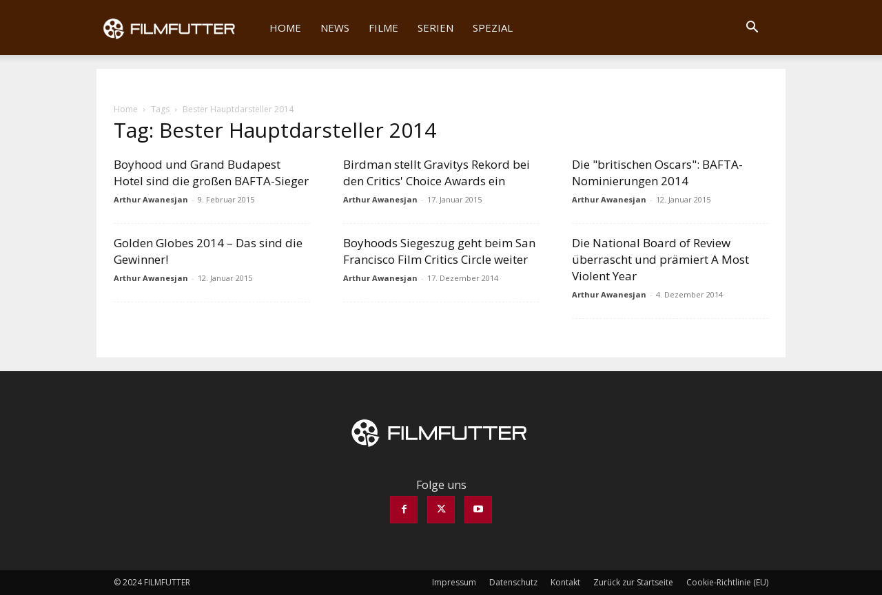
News (334, 27)
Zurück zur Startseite (633, 582)
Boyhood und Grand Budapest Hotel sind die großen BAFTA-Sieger (211, 172)
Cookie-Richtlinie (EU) (727, 582)
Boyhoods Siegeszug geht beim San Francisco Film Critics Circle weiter (439, 251)
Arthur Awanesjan (151, 199)
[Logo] (178, 27)
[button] (751, 28)
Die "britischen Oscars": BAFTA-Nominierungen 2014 (657, 172)
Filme (383, 27)
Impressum (454, 582)
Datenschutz (513, 582)
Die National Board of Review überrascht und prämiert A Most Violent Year (660, 259)
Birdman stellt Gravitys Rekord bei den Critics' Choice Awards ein (436, 172)
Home (285, 27)
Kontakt (565, 582)
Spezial (493, 27)
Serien (435, 27)
